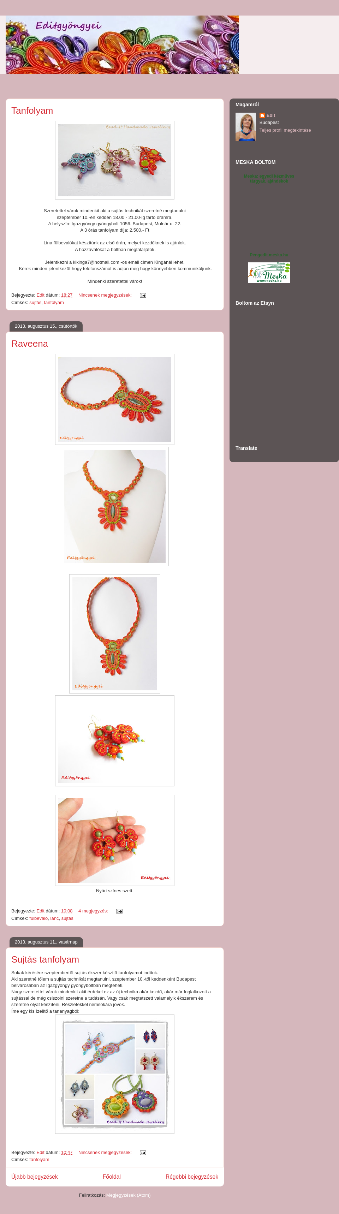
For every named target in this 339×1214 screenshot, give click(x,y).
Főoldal (112, 1177)
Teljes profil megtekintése (285, 130)
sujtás (35, 302)
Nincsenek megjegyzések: (105, 295)
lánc (54, 918)
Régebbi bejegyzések (192, 1177)
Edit (271, 115)
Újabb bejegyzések (34, 1177)
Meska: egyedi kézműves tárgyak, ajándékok (269, 179)
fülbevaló (38, 918)
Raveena (29, 343)
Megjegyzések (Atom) (128, 1195)
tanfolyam (54, 302)
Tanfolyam (32, 110)
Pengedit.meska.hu (269, 254)
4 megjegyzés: (93, 911)
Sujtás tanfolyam (45, 959)
